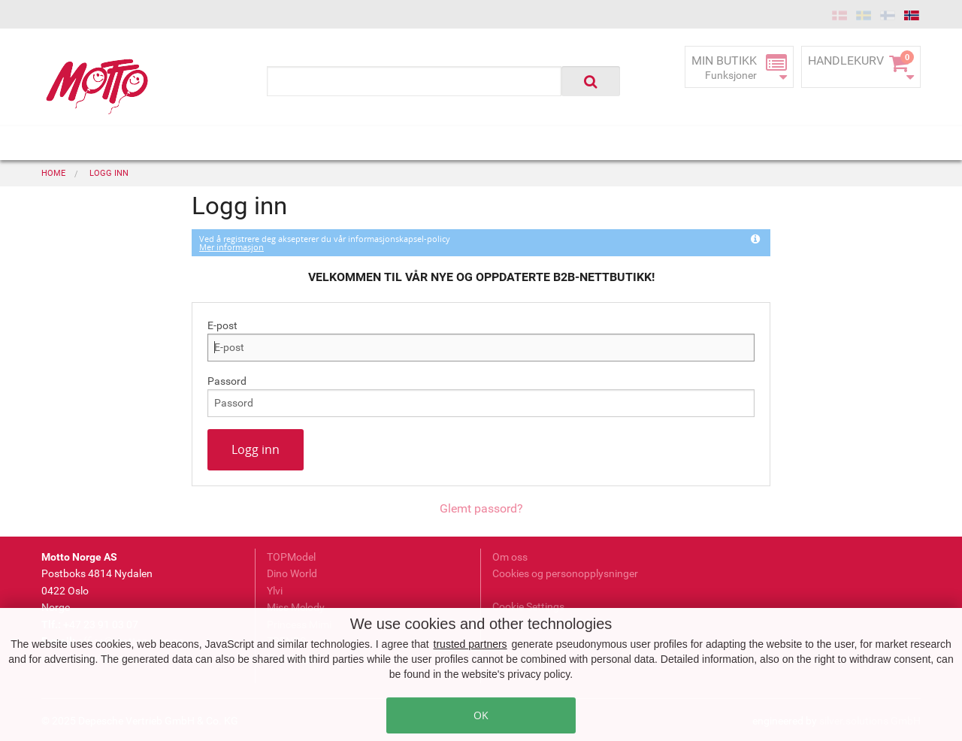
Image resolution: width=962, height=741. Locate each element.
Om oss (510, 557)
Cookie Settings (528, 606)
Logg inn (255, 449)
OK (481, 715)
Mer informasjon (231, 247)
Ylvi (275, 591)
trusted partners (470, 644)
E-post (222, 325)
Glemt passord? (481, 508)
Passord (227, 381)
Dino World (292, 573)
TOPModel (291, 557)
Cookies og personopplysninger (565, 573)
